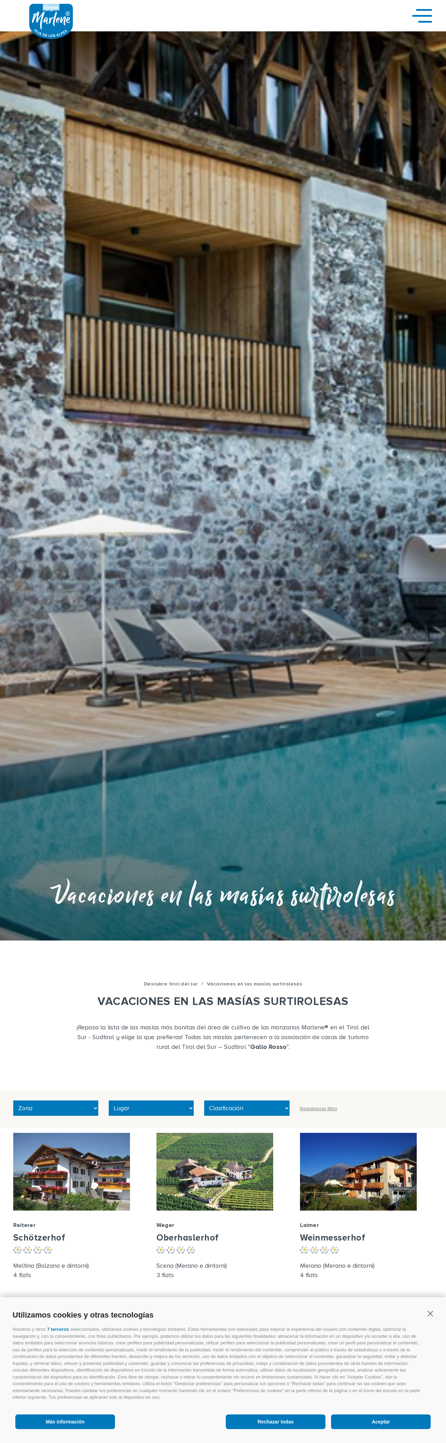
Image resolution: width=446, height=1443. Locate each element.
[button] (430, 1314)
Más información (65, 1422)
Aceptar (381, 1422)
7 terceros (58, 1329)
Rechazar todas (275, 1422)
